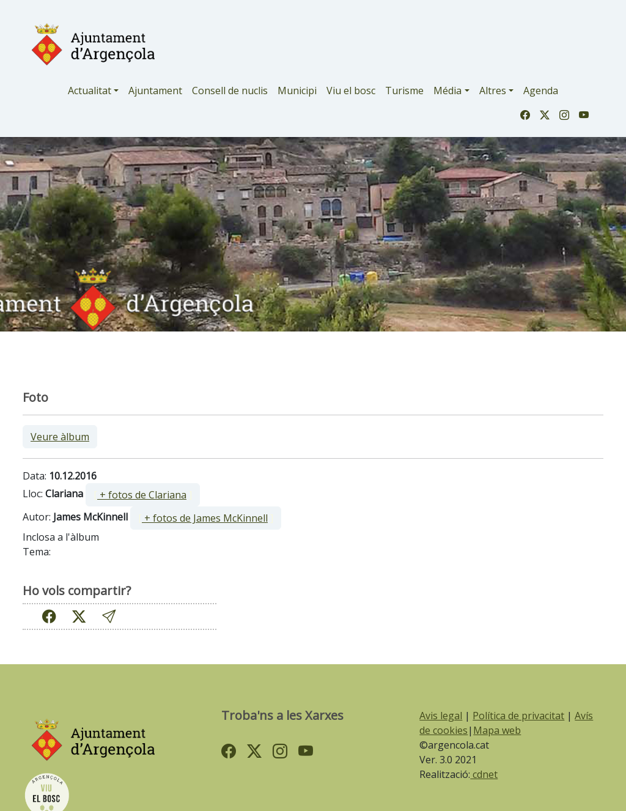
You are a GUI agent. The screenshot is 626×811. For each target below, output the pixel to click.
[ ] (143, 495)
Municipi (297, 90)
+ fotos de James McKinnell (205, 518)
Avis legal (440, 715)
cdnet (484, 774)
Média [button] (447, 90)
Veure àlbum (60, 436)
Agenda (540, 90)
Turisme (404, 90)
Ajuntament (155, 90)
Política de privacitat (518, 715)
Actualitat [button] (89, 90)
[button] (109, 616)
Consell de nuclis (230, 90)
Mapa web (497, 730)
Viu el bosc (350, 90)
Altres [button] (492, 90)
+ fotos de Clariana (141, 495)
